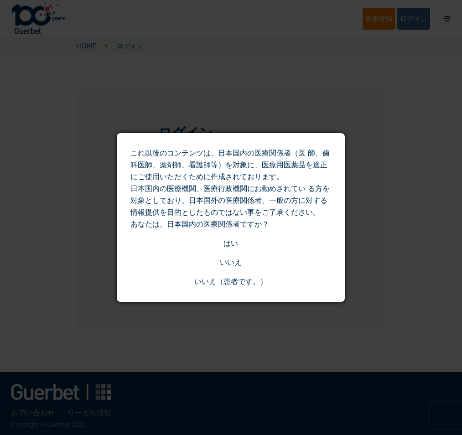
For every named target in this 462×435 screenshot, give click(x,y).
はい (230, 243)
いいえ (231, 262)
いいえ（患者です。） (230, 281)
